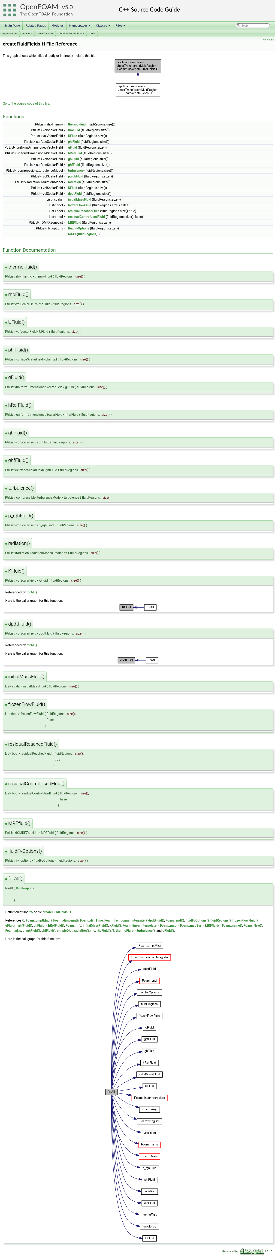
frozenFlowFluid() (245, 920)
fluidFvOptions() (197, 920)
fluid (92, 33)
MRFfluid (74, 222)
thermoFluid (77, 124)
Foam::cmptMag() (39, 920)
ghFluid (73, 159)
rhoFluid (74, 130)
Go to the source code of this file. (26, 103)
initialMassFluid (79, 199)
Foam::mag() (169, 925)
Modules (57, 25)
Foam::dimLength (66, 920)
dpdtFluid (75, 193)
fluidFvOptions (78, 228)
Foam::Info (74, 925)
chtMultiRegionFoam (71, 33)
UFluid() (168, 930)
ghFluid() (40, 925)
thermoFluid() (126, 930)
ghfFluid (74, 165)
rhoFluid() (104, 930)
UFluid (72, 136)
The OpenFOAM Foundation (46, 13)
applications (10, 33)
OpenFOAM (39, 6)
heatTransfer (45, 33)
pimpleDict (65, 930)
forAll (72, 234)
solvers (27, 33)
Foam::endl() (175, 920)
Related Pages (35, 25)
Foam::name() (232, 925)
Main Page (12, 25)
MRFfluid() (213, 925)
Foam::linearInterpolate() (140, 925)
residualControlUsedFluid (86, 217)
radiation (74, 182)
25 (31, 912)
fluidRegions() (220, 920)
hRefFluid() (56, 925)
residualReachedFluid (84, 211)
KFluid (72, 188)
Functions (268, 39)
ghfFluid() (25, 925)
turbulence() (146, 930)
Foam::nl (11, 930)
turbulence (76, 170)
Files (121, 27)
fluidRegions (87, 234)
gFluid (72, 147)
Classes (103, 27)
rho (93, 930)
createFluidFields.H (57, 912)
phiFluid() (48, 930)
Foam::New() (253, 925)
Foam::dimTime (91, 920)
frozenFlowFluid (79, 205)
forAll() (32, 592)
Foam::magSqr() (192, 925)
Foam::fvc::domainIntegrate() (125, 920)
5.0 (69, 7)
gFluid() (11, 925)
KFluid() (115, 925)
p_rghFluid (75, 176)
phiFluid (74, 142)
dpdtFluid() (156, 920)
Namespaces (80, 27)
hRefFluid (75, 153)
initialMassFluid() (95, 925)
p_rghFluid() (31, 930)
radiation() (81, 930)
